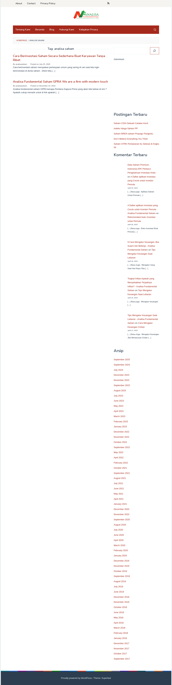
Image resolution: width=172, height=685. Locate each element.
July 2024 (118, 370)
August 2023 (120, 390)
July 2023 (118, 395)
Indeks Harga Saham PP (126, 128)
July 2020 (118, 529)
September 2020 (122, 519)
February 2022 (121, 462)
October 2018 (120, 607)
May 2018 (118, 617)
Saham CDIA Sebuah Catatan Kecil (131, 123)
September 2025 (122, 359)
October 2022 (120, 442)
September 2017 (122, 659)
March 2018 (119, 628)
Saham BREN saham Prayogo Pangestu (133, 133)
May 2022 (118, 452)
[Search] (154, 50)
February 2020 (121, 550)
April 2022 (119, 457)
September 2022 (122, 447)
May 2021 (118, 493)
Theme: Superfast (102, 678)
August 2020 (120, 524)
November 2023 (121, 380)
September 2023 (122, 385)
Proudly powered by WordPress (76, 678)
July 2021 (118, 483)
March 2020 (119, 545)
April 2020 (119, 540)
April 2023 (119, 411)
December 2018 (121, 597)
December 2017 (121, 643)
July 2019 (118, 586)
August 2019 (120, 581)
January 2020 (120, 555)
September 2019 (122, 576)
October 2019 (120, 571)
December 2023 (121, 375)
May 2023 (118, 406)
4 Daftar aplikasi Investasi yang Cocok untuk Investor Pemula (141, 180)
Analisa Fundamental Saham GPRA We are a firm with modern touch (60, 82)
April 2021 (119, 499)
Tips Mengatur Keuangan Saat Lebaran (141, 253)
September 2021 (122, 473)
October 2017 (120, 653)
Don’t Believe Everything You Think (131, 139)
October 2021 (120, 468)
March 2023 (119, 416)
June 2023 (119, 400)
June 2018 (119, 612)
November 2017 (121, 648)
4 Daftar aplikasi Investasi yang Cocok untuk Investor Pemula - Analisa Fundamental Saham (142, 209)
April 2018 (119, 622)
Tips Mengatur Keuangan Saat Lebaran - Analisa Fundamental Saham (142, 319)
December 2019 (121, 560)
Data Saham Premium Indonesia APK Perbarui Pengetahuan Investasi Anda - (142, 169)
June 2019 (119, 591)
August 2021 (120, 478)
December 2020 (121, 509)
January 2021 (120, 504)
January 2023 (120, 426)
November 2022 (121, 437)
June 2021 (119, 488)
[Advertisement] (136, 88)
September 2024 (122, 364)
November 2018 (121, 602)
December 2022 (121, 431)
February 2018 (121, 633)
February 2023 (121, 421)
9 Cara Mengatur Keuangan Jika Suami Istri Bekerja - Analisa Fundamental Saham (143, 246)
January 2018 (120, 638)
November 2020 (121, 514)
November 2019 (121, 566)
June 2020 (119, 535)
